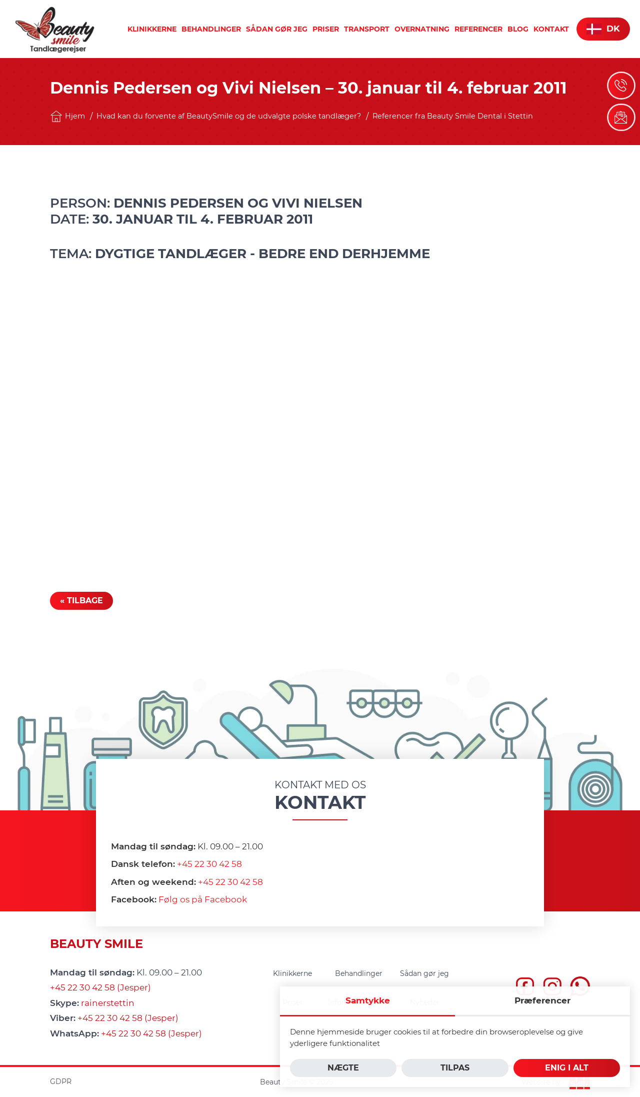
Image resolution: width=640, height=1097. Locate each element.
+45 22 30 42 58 (209, 864)
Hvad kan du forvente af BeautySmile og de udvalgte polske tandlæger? (228, 116)
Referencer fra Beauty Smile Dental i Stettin (452, 116)
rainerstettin (107, 1003)
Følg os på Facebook (202, 899)
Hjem (67, 116)
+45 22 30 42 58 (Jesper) (100, 987)
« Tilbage (81, 600)
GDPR (61, 1081)
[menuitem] (152, 29)
